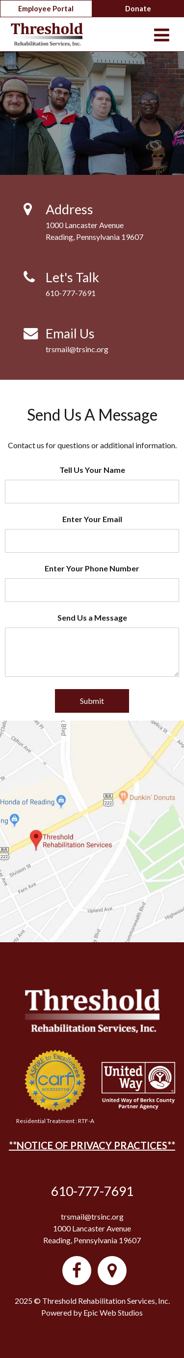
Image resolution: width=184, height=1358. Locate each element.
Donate (138, 8)
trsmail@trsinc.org (77, 349)
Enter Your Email (92, 519)
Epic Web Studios (113, 1312)
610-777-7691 (71, 293)
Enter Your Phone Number (92, 568)
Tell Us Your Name (92, 469)
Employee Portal (46, 8)
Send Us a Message (92, 617)
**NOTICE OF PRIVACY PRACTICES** (92, 1145)
